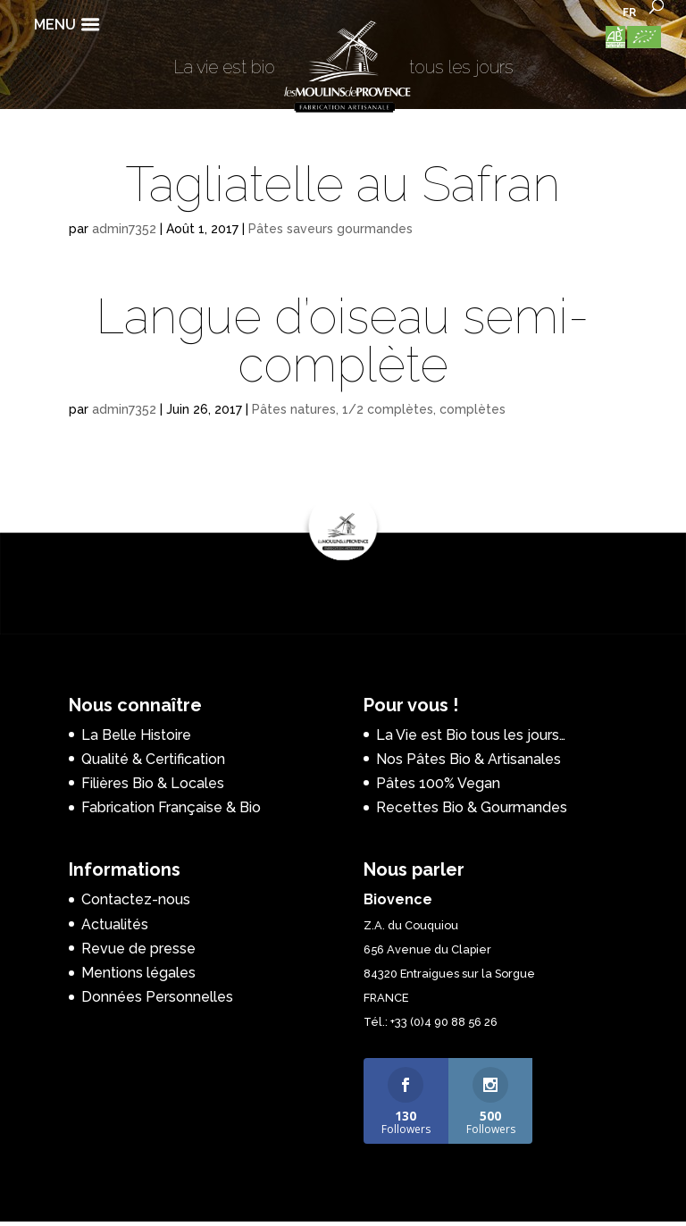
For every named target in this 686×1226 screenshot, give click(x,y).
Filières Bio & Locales (152, 783)
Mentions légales (138, 972)
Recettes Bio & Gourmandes (471, 807)
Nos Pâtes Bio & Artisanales (468, 759)
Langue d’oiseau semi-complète (342, 340)
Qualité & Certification (153, 759)
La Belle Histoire (136, 734)
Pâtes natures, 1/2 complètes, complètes (379, 409)
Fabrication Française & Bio (171, 807)
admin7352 (124, 229)
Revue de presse (138, 948)
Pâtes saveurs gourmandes (330, 229)
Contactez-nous (135, 899)
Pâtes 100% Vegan (438, 783)
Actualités (114, 924)
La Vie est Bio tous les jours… (470, 734)
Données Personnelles (157, 996)
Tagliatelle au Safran (342, 184)
